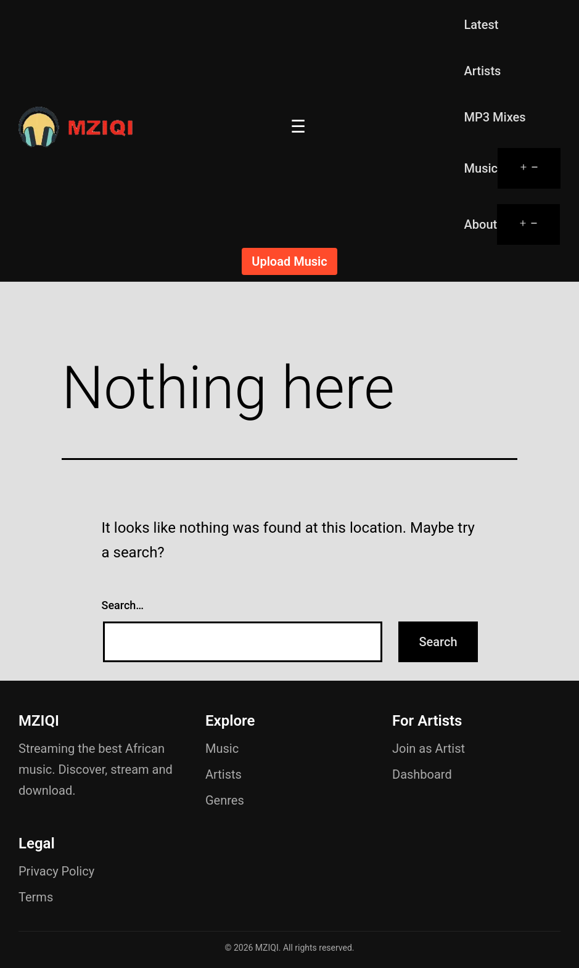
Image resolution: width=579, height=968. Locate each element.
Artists (482, 71)
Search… (123, 605)
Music (481, 168)
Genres (224, 800)
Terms (35, 897)
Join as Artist (428, 748)
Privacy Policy (56, 871)
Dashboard (422, 774)
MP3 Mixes (495, 117)
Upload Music (289, 261)
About (481, 224)
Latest (481, 24)
